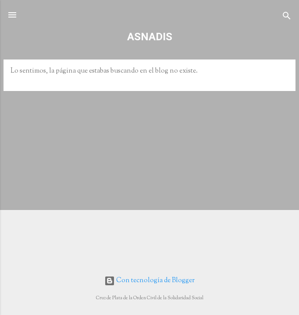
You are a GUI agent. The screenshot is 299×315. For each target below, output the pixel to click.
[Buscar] (286, 17)
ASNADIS (149, 37)
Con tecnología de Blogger (149, 280)
